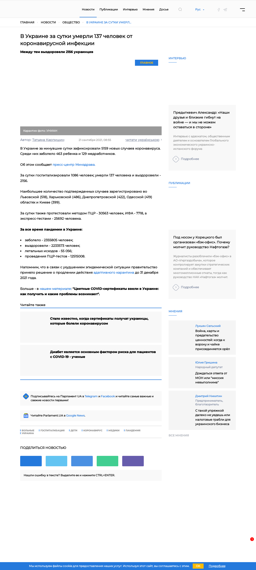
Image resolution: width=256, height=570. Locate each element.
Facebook (108, 396)
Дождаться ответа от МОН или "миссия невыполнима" (211, 377)
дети (73, 430)
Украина (28, 433)
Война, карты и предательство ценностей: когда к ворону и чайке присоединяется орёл (212, 340)
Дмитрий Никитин (208, 396)
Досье (163, 9)
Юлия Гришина (206, 362)
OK (198, 566)
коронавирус (92, 430)
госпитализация (52, 430)
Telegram (91, 396)
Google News (75, 415)
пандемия (132, 430)
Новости (88, 9)
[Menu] (242, 9)
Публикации (108, 9)
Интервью (130, 9)
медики (113, 430)
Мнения (148, 9)
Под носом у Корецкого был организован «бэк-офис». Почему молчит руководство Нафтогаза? (201, 242)
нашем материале (55, 289)
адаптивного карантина (113, 272)
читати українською (142, 140)
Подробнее (190, 159)
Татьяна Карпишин (48, 140)
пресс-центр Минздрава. (74, 165)
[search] (180, 9)
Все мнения (179, 435)
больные (28, 430)
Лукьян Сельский (208, 326)
